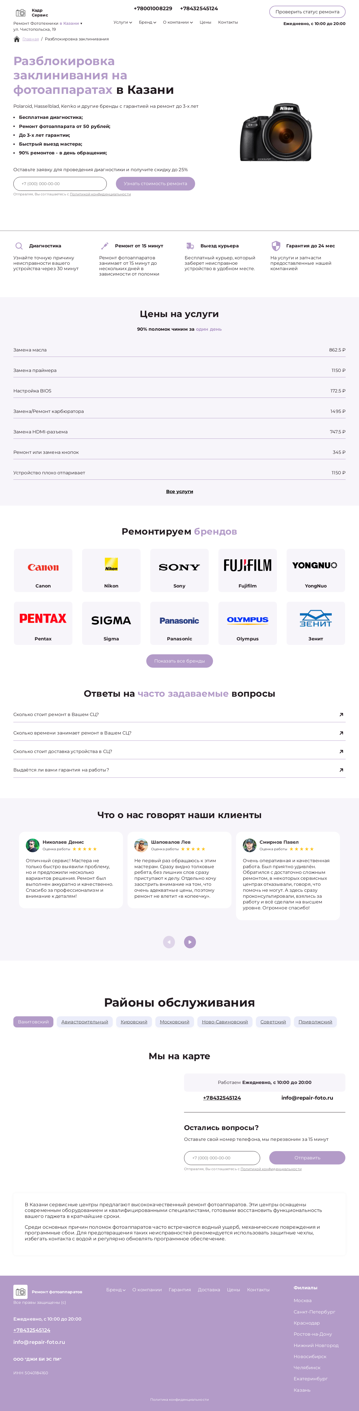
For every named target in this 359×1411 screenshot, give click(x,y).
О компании (178, 22)
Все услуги (179, 491)
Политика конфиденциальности (179, 1399)
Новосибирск (310, 1356)
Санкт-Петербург (314, 1312)
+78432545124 (199, 9)
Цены (205, 22)
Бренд (147, 22)
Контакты (228, 22)
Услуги (123, 22)
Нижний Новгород (316, 1345)
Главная (30, 39)
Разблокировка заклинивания (77, 39)
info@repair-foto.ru (307, 1098)
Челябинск (307, 1367)
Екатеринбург (311, 1378)
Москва (303, 1300)
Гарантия (180, 1289)
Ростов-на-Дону (313, 1334)
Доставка (209, 1289)
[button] (190, 942)
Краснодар (307, 1323)
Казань (302, 1390)
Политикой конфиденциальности (100, 194)
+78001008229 (153, 9)
